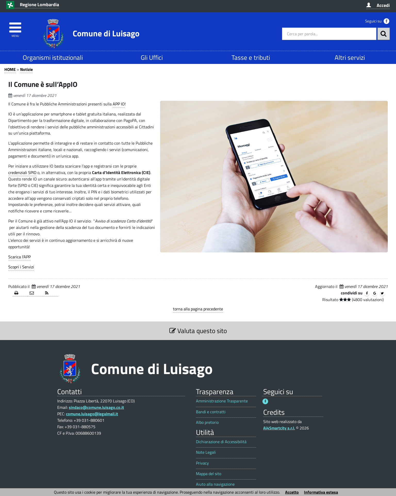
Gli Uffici (152, 57)
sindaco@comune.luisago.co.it (96, 407)
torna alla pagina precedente (198, 309)
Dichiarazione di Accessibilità (221, 441)
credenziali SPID (22, 172)
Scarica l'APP (19, 257)
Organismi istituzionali (53, 57)
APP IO (119, 104)
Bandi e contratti (211, 411)
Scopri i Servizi (21, 267)
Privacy (202, 463)
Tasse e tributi (251, 57)
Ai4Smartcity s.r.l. (279, 428)
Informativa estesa (321, 492)
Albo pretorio (207, 422)
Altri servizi (350, 57)
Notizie (26, 69)
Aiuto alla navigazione (215, 484)
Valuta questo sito (198, 331)
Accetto (292, 492)
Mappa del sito (208, 473)
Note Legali (206, 452)
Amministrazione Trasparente (222, 401)
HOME (10, 69)
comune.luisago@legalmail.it (92, 414)
